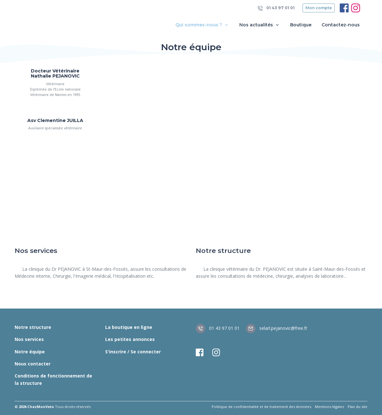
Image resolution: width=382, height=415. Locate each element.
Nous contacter (33, 364)
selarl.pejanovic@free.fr (276, 328)
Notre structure (33, 327)
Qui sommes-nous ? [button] (202, 25)
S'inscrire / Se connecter (133, 352)
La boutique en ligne (128, 327)
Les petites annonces (130, 339)
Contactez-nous (341, 25)
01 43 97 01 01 (276, 8)
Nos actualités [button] (259, 25)
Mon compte (318, 7)
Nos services (29, 339)
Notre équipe (30, 352)
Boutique (300, 25)
